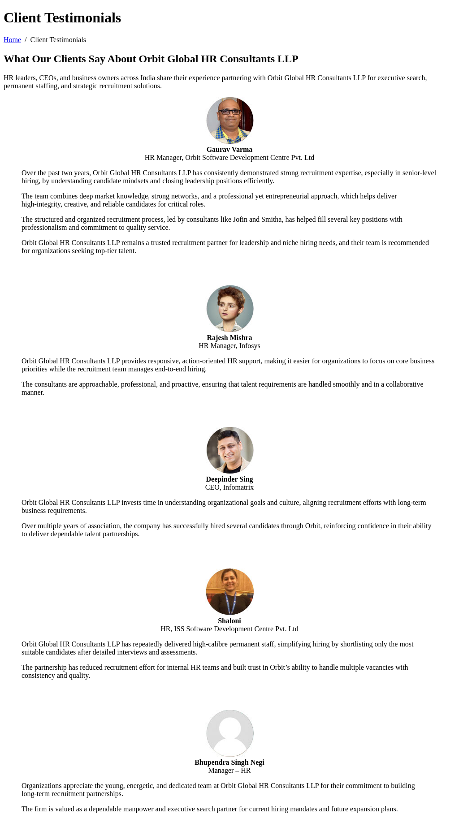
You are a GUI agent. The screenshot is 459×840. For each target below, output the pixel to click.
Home (12, 39)
